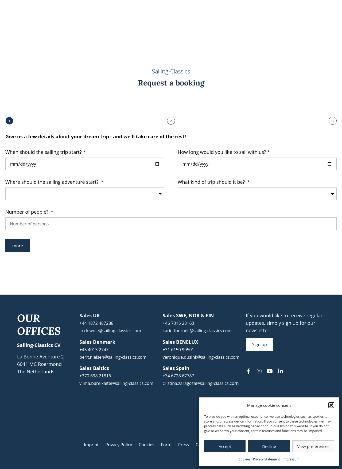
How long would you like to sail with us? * (224, 152)
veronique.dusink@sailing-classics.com (201, 357)
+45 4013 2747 (93, 350)
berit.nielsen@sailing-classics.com (112, 357)
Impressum (291, 459)
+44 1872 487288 (96, 323)
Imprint (91, 445)
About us (302, 24)
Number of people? (27, 212)
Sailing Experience (181, 24)
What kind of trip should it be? (212, 182)
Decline (269, 446)
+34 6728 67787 (178, 376)
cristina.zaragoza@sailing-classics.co (198, 383)
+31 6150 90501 (178, 350)
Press (183, 445)
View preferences (313, 446)
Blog (275, 24)
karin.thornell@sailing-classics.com (197, 331)
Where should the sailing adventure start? (52, 182)
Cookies (244, 459)
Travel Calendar (133, 24)
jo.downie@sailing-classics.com (110, 331)
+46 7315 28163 (178, 323)
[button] (331, 405)
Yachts (250, 24)
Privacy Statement (266, 459)
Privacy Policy (118, 445)
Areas (222, 24)
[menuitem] (309, 7)
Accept (225, 446)
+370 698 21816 (95, 376)
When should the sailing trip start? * (45, 152)
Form (166, 445)
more (17, 246)
